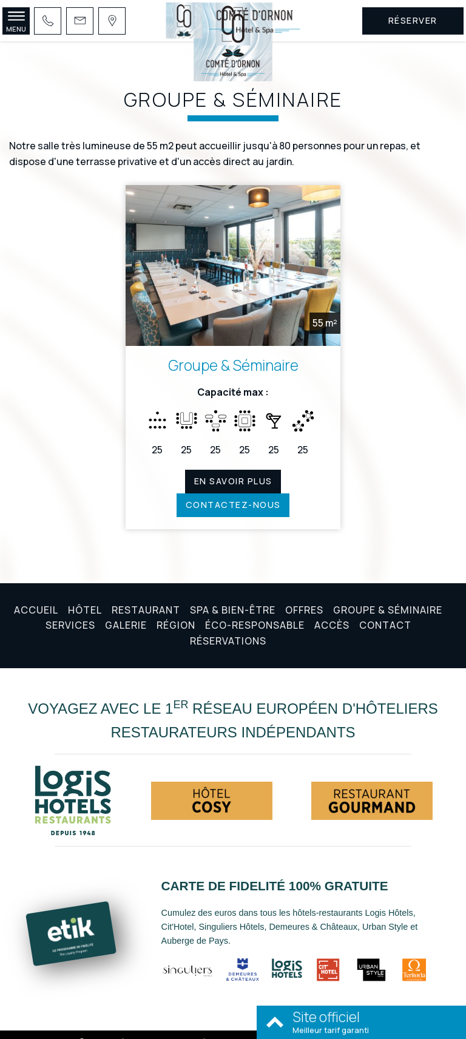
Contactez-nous (233, 492)
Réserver (412, 20)
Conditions (253, 1028)
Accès (332, 611)
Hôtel (85, 596)
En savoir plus (233, 468)
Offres (304, 596)
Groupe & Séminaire (233, 352)
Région (176, 611)
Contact (385, 611)
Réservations (228, 627)
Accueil (36, 596)
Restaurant (146, 596)
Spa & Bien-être (232, 596)
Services (70, 611)
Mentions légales (195, 1028)
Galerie (126, 611)
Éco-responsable (255, 611)
